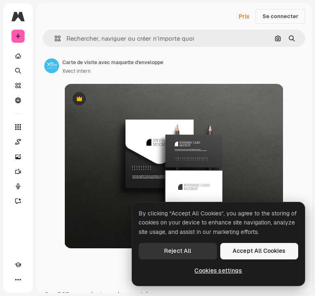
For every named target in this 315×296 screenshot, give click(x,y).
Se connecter (280, 16)
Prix (244, 16)
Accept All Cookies (259, 250)
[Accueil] (18, 55)
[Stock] (18, 85)
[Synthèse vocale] (18, 186)
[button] (54, 38)
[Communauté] (18, 100)
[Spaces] (18, 141)
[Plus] (18, 279)
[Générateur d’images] (18, 156)
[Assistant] (18, 201)
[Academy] (18, 264)
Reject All (177, 250)
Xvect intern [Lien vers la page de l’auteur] (76, 71)
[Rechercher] (18, 70)
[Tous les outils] (18, 127)
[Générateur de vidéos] (18, 171)
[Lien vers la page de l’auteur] (51, 65)
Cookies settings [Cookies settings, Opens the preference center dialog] (218, 270)
